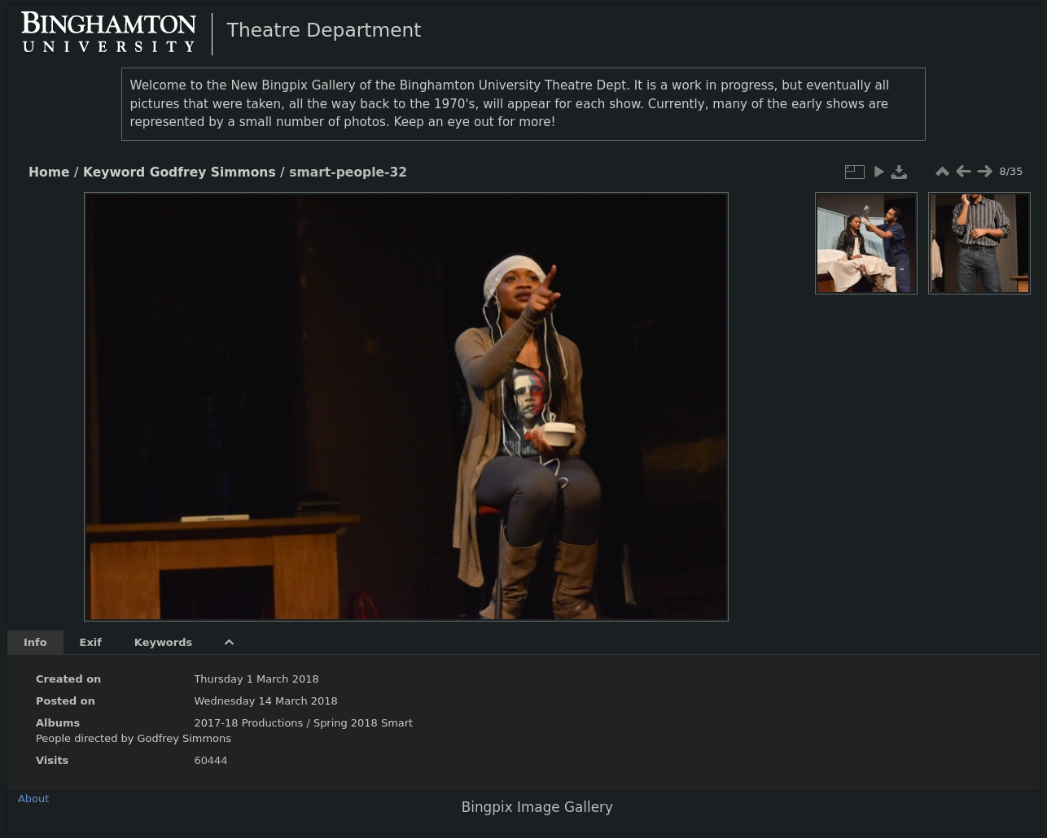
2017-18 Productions (248, 723)
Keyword (114, 172)
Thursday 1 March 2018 (256, 679)
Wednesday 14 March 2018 (265, 701)
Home (48, 172)
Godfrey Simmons (213, 172)
